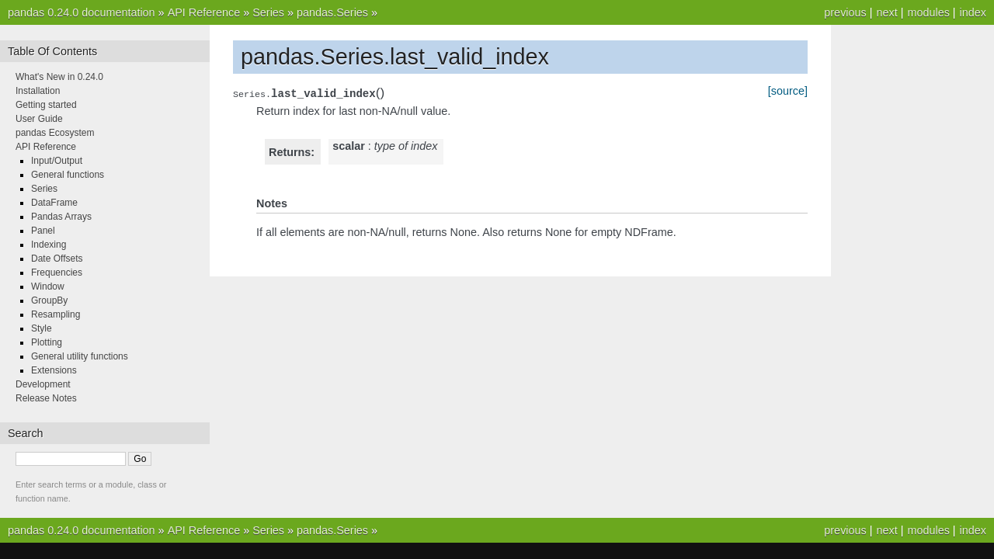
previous (845, 12)
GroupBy (49, 300)
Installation (38, 90)
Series (268, 12)
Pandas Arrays (61, 216)
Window (47, 286)
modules (928, 12)
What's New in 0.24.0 (59, 76)
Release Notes (46, 398)
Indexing (48, 244)
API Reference (204, 12)
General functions (67, 174)
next (886, 12)
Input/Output (56, 160)
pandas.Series (332, 12)
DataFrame (54, 202)
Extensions (54, 370)
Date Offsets (56, 258)
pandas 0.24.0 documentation (81, 12)
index (973, 12)
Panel (43, 230)
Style (41, 328)
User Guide (39, 118)
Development (43, 384)
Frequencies (56, 272)
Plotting (46, 342)
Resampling (55, 314)
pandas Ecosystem (55, 132)
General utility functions (79, 356)
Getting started (46, 104)
